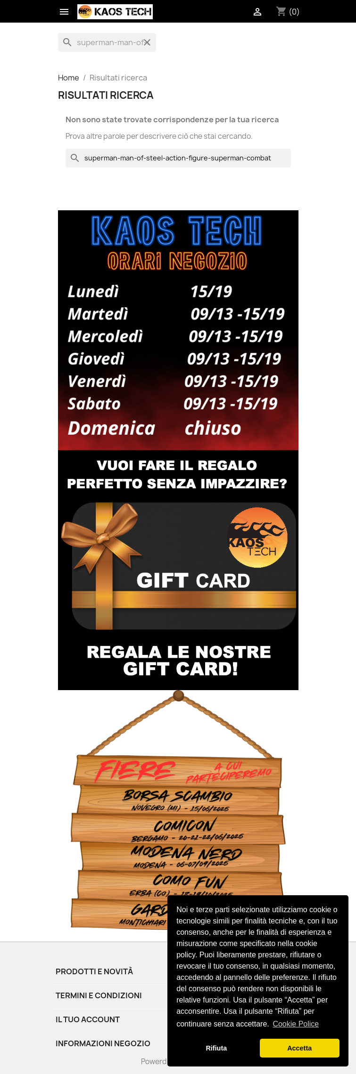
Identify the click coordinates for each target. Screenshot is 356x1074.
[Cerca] (107, 42)
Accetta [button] (299, 1048)
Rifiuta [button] (216, 1048)
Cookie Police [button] (296, 1024)
